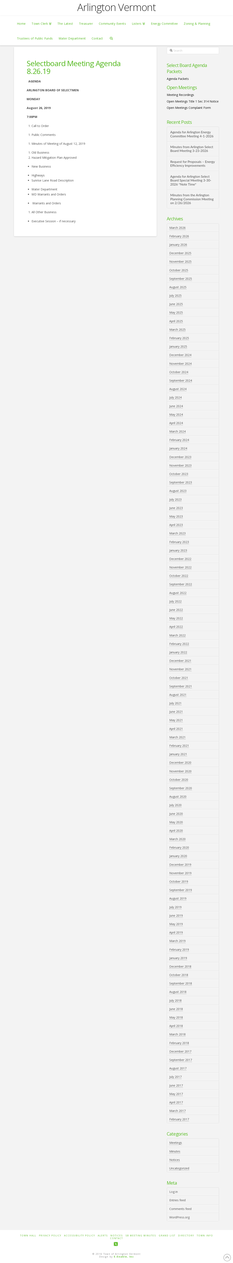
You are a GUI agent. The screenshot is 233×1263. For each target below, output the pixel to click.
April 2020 (176, 831)
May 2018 (176, 1017)
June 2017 (176, 1085)
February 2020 (179, 847)
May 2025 (176, 312)
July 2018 (175, 1000)
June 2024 (176, 406)
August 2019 (177, 898)
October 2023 (178, 474)
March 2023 (177, 533)
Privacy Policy (50, 1235)
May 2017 (176, 1094)
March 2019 (177, 941)
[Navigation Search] (111, 38)
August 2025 (177, 287)
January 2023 (178, 550)
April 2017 (176, 1102)
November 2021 (180, 669)
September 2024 (180, 380)
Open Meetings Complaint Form (189, 108)
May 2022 (176, 618)
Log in (173, 1192)
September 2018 (180, 983)
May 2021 (176, 720)
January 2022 (178, 652)
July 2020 (175, 805)
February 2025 (179, 338)
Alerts (103, 1235)
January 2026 (178, 245)
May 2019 (176, 924)
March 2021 (177, 737)
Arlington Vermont (116, 7)
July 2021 (175, 703)
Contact (116, 1238)
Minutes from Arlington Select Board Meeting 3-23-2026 (191, 149)
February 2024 (179, 440)
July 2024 (175, 397)
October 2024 (178, 372)
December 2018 (180, 966)
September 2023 (180, 482)
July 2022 (175, 601)
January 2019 (178, 958)
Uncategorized (179, 1168)
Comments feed (180, 1209)
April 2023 (176, 525)
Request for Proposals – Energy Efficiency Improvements (192, 164)
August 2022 (177, 593)
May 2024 (176, 414)
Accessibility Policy (79, 1235)
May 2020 (176, 822)
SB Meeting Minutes (140, 1235)
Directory (186, 1235)
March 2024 (177, 431)
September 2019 (180, 890)
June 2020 (176, 814)
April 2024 (176, 423)
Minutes (174, 1151)
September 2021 (180, 686)
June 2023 (176, 508)
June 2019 (176, 915)
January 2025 (178, 346)
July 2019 (175, 907)
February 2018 (179, 1043)
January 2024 (178, 448)
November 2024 (180, 364)
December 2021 (180, 661)
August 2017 (177, 1068)
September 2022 (180, 584)
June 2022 (176, 610)
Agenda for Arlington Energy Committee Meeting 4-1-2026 (191, 134)
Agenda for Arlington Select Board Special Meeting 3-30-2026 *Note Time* (190, 180)
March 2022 (177, 635)
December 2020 (180, 763)
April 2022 (176, 627)
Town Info (205, 1235)
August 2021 (177, 695)
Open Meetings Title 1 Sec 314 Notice (193, 101)
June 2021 (176, 712)
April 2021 (176, 729)
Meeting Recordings (180, 95)
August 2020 (177, 797)
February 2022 (179, 644)
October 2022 (178, 576)
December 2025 (180, 253)
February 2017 (179, 1119)
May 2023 (176, 516)
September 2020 (180, 788)
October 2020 (178, 780)
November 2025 (180, 261)
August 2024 (177, 389)
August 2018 (177, 992)
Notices (174, 1160)
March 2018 (177, 1034)
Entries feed (177, 1200)
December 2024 (180, 355)
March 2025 (177, 330)
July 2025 (175, 296)
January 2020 (178, 856)
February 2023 (179, 542)
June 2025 (176, 304)
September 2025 (180, 279)
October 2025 (178, 270)
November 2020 (180, 771)
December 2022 (180, 559)
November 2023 (180, 465)
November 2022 (180, 567)
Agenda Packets (178, 79)
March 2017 (177, 1111)
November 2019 (180, 873)
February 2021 (179, 746)
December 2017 (180, 1051)
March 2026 (177, 228)
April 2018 (176, 1026)
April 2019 (176, 932)
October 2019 (178, 881)
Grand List (167, 1235)
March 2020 (177, 839)
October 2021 (178, 678)
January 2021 (178, 754)
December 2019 (180, 865)
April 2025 (176, 321)
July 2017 (175, 1077)
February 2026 (179, 236)
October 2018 (178, 975)
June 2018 (176, 1009)
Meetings (175, 1143)
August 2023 (177, 491)
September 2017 (180, 1060)
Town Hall (28, 1235)
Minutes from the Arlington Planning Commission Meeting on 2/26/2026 (192, 199)
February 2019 (179, 950)
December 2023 (180, 457)
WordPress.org (179, 1217)
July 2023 (175, 499)
